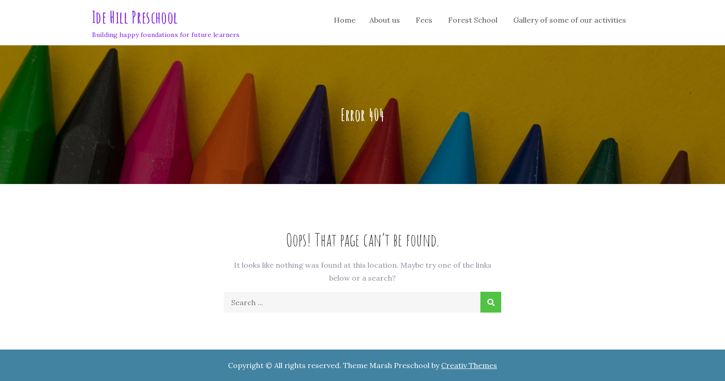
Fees (424, 20)
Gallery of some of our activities (569, 20)
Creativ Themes (469, 365)
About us (384, 20)
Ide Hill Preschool (135, 17)
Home (345, 20)
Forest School (473, 20)
